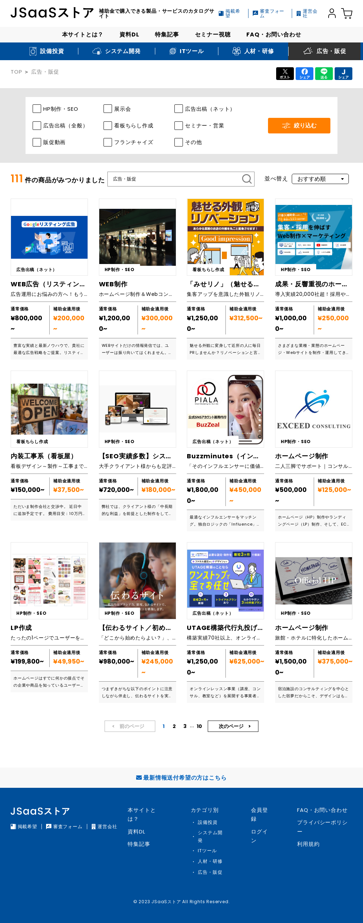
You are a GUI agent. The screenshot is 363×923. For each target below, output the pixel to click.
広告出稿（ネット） (210, 109)
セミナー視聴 (213, 34)
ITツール (207, 850)
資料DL (129, 34)
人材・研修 (210, 861)
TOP (16, 71)
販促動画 (54, 142)
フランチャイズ (133, 142)
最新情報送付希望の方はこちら (181, 778)
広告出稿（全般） (65, 125)
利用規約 (308, 844)
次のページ (232, 726)
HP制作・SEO (60, 109)
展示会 (122, 109)
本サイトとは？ (83, 34)
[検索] (247, 179)
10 (199, 726)
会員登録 (259, 814)
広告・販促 (45, 71)
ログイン (259, 836)
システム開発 (210, 836)
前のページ (131, 726)
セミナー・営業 (204, 125)
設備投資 (207, 822)
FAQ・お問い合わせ (273, 34)
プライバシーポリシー (322, 827)
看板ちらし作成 (133, 125)
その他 (193, 142)
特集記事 (167, 34)
